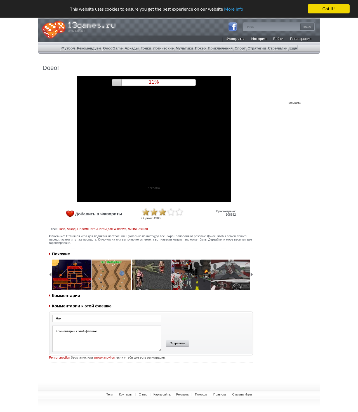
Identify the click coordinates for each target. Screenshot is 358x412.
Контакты (126, 394)
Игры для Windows (112, 228)
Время (84, 228)
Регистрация (300, 39)
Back (50, 274)
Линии (132, 228)
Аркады (72, 228)
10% (154, 82)
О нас (143, 394)
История (258, 39)
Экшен (143, 228)
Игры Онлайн (76, 30)
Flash (61, 228)
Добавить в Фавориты (98, 213)
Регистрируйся (59, 357)
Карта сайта (162, 394)
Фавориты (235, 39)
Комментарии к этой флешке (106, 339)
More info (233, 9)
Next (252, 274)
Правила (219, 394)
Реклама (182, 394)
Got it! (328, 9)
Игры (94, 228)
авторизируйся (104, 357)
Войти (278, 39)
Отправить (177, 343)
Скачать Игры (242, 394)
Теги (109, 394)
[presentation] (205, 325)
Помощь (201, 394)
